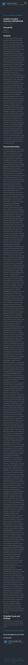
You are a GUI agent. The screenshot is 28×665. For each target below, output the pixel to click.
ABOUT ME (20, 658)
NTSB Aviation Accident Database (15, 630)
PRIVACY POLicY (8, 660)
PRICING (13, 658)
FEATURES (6, 658)
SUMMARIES (16, 660)
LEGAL (14, 662)
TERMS (22, 660)
